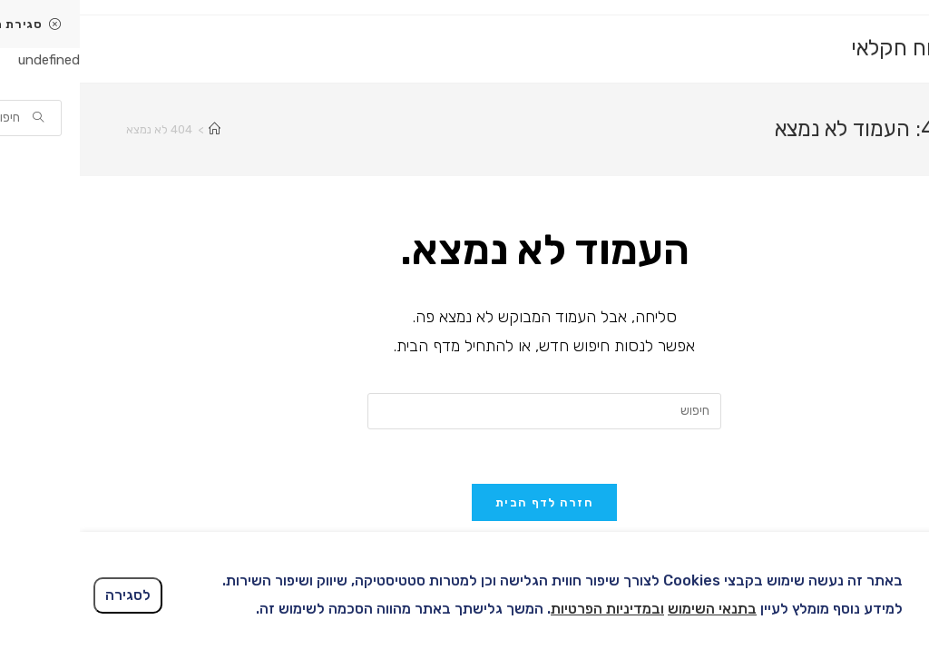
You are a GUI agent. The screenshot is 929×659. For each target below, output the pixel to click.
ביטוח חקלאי (827, 48)
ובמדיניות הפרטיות (527, 608)
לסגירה (48, 595)
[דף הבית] (135, 129)
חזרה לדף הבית (464, 502)
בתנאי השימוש (632, 608)
